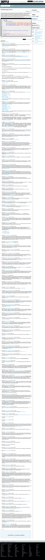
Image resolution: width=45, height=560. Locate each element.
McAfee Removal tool (18, 54)
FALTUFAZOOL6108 (8, 409)
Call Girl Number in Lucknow (6, 97)
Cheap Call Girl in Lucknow (6, 96)
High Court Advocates (9, 156)
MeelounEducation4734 (9, 116)
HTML (23, 551)
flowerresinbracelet (6, 171)
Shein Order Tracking (6, 234)
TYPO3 (9, 558)
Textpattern (2, 558)
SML (1, 557)
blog (34, 1)
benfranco (6, 419)
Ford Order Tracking (6, 236)
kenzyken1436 (7, 439)
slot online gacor (14, 250)
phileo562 (6, 200)
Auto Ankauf (10, 351)
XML (22, 559)
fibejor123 (6, 487)
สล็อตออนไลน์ (11, 245)
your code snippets (39, 2)
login (14, 538)
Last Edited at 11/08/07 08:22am (37, 20)
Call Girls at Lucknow (5, 101)
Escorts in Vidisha (16, 205)
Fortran (30, 550)
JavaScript (2, 552)
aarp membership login (6, 325)
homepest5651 (7, 162)
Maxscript (16, 553)
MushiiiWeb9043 (7, 229)
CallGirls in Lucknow (5, 99)
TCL (36, 557)
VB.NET (16, 558)
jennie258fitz (7, 324)
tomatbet (7, 494)
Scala (15, 556)
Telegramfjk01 (7, 392)
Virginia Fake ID (19, 262)
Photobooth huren (8, 201)
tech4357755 (7, 513)
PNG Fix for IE (37, 40)
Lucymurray (7, 141)
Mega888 (8, 361)
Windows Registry (10, 559)
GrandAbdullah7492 (8, 238)
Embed (28, 18)
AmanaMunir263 (7, 144)
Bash (15, 548)
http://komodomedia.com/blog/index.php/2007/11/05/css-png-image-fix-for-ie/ (14, 40)
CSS (31, 11)
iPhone (30, 551)
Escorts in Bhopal (12, 197)
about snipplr (41, 1)
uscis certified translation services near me (25, 417)
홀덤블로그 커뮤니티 (23, 354)
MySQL (37, 553)
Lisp (29, 552)
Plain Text (30, 18)
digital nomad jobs (15, 139)
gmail (28, 185)
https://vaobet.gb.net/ (19, 429)
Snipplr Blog (8, 544)
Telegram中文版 (9, 394)
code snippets (30, 1)
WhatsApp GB (8, 309)
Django (37, 549)
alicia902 (6, 78)
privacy (37, 1)
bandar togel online (7, 485)
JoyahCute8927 (7, 360)
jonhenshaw (34, 11)
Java (37, 551)
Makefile (2, 553)
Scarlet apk (19, 226)
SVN (22, 557)
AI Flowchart (21, 216)
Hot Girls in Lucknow (5, 100)
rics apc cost (16, 368)
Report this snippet (29, 42)
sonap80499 (7, 431)
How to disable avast (20, 55)
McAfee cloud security (24, 63)
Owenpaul (6, 336)
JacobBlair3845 (7, 46)
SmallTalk (30, 556)
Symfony (30, 557)
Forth (22, 550)
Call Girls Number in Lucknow (6, 98)
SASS (8, 556)
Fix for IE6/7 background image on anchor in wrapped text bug (38, 37)
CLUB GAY (25, 258)
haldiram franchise (10, 276)
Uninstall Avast (28, 55)
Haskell (16, 551)
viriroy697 (6, 496)
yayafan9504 (7, 125)
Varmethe (6, 278)
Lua (36, 552)
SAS (1, 556)
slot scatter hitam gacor (26, 330)
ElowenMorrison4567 (8, 397)
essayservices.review (5, 49)
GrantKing (6, 211)
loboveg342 (7, 516)
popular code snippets (31, 2)
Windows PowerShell (3, 559)
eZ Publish (16, 550)
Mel (22, 553)
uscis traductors (23, 414)
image (37, 16)
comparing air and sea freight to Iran (7, 490)
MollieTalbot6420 (7, 383)
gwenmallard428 (7, 450)
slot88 (22, 437)
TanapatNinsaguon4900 (9, 244)
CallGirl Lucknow (4, 95)
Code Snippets (3, 544)
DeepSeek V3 (10, 389)
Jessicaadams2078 (8, 413)
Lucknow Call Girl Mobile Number (7, 107)
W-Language (38, 558)
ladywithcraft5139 (8, 167)
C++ (36, 548)
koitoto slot (20, 514)
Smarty (37, 556)
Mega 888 (15, 364)
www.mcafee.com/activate (7, 54)
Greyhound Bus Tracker (6, 235)
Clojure (2, 549)
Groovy (2, 551)
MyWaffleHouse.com (5, 85)
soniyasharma (7, 104)
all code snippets (23, 2)
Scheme (23, 556)
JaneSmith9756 (7, 61)
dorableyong (7, 367)
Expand (25, 18)
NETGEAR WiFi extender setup (22, 59)
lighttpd (23, 552)
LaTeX (16, 552)
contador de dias (23, 270)
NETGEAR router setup (5, 59)
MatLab (9, 553)
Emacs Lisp (9, 550)
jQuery (9, 552)
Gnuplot (37, 550)
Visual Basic (30, 558)
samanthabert (7, 416)
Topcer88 (24, 313)
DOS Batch (2, 550)
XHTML (16, 559)
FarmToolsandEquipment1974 (9, 247)
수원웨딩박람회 (23, 291)
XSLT (30, 559)
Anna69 (6, 83)
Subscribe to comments (5, 44)
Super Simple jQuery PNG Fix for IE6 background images (39, 33)
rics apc (10, 405)
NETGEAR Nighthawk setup (13, 59)
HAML (9, 551)
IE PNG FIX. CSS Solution (39, 31)
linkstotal (6, 179)
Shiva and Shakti (20, 305)
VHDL (23, 558)
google (3, 160)
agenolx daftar (27, 267)
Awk (8, 548)
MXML (30, 553)
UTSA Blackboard (16, 142)
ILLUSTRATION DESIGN (21, 242)
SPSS (8, 557)
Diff (29, 549)
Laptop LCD (11, 334)
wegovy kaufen (4, 254)
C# (29, 548)
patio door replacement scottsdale (26, 148)
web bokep (5, 358)
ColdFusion (9, 549)
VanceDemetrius (7, 225)
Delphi (23, 549)
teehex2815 (7, 136)
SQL (15, 557)
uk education (14, 384)
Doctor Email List (27, 504)
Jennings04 (7, 66)
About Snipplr (13, 544)
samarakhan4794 (8, 509)
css (32, 16)
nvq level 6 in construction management (18, 373)
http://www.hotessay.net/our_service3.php (8, 129)
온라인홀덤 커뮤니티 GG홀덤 (14, 346)
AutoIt (1, 548)
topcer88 (6, 300)
